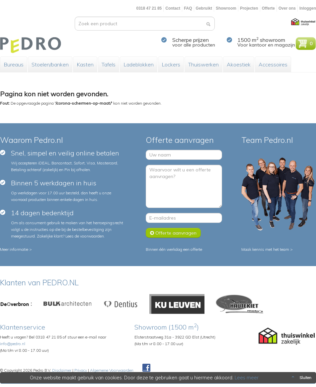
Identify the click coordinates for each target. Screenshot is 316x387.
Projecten (249, 8)
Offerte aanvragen (173, 233)
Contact (172, 8)
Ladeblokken (138, 64)
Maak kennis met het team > (267, 249)
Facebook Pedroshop (146, 368)
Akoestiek (239, 64)
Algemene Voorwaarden (111, 370)
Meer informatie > (16, 249)
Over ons (287, 8)
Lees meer (247, 378)
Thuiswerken (203, 64)
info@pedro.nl (12, 343)
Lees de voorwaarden (84, 236)
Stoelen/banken (50, 64)
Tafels (109, 64)
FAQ (188, 8)
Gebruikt (204, 8)
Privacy (80, 370)
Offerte (268, 8)
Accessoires (273, 64)
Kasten (85, 64)
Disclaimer (61, 370)
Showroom (226, 8)
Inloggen (307, 8)
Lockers (171, 64)
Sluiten (300, 377)
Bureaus (14, 64)
